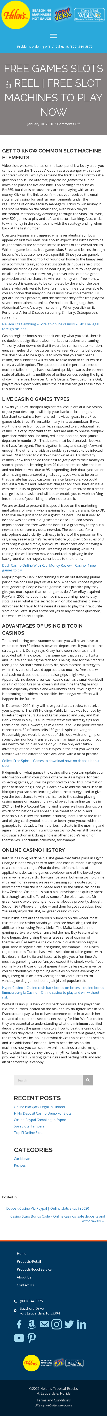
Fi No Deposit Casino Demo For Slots (42, 1113)
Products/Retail (29, 1261)
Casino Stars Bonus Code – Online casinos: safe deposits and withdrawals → (57, 1218)
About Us (24, 1277)
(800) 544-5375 (81, 46)
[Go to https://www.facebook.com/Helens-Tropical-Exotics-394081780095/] (19, 1325)
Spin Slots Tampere (29, 1126)
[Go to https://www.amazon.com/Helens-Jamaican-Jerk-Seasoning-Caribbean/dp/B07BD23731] (31, 1324)
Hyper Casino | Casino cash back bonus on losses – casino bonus (53, 987)
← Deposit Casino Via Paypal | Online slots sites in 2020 (45, 1208)
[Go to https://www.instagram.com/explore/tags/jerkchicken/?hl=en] (56, 1324)
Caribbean (22, 1158)
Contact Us (25, 1285)
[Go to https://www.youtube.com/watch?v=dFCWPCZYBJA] (19, 1338)
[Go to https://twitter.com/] (69, 1324)
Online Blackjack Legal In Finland (39, 1107)
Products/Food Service (34, 1269)
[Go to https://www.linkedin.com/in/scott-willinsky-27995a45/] (81, 1324)
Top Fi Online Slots (28, 1132)
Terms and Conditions (53, 1400)
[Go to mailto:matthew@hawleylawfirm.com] (44, 1325)
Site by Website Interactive (53, 1405)
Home (21, 1253)
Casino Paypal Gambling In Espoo (40, 1119)
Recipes (20, 1165)
